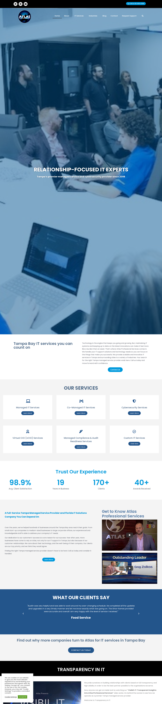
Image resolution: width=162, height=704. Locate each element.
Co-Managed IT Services (81, 407)
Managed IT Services (27, 407)
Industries (93, 16)
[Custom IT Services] (134, 431)
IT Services (80, 16)
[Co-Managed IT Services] (81, 401)
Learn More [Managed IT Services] (27, 413)
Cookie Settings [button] (11, 697)
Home (57, 16)
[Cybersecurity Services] (134, 401)
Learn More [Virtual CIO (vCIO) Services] (27, 444)
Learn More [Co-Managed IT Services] (81, 413)
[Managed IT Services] (27, 401)
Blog (104, 16)
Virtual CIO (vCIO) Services (28, 437)
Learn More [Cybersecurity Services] (134, 413)
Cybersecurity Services (134, 407)
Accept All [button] (22, 697)
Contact (114, 16)
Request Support (129, 16)
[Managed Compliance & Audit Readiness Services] (81, 431)
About (67, 16)
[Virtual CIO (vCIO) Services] (27, 431)
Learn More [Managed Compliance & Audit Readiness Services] (81, 447)
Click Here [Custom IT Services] (134, 444)
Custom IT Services (134, 437)
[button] (23, 614)
